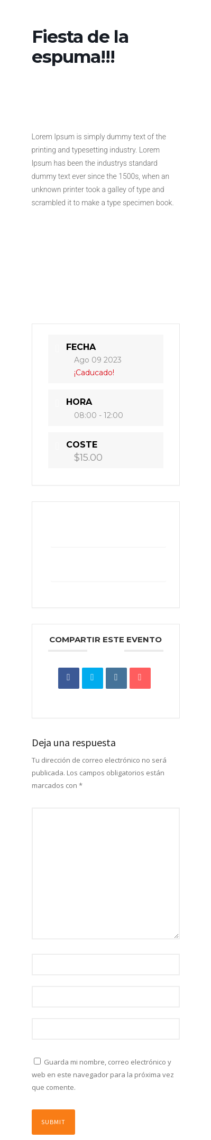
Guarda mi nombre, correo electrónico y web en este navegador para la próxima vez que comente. (103, 1074)
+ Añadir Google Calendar (108, 533)
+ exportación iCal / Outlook (108, 568)
